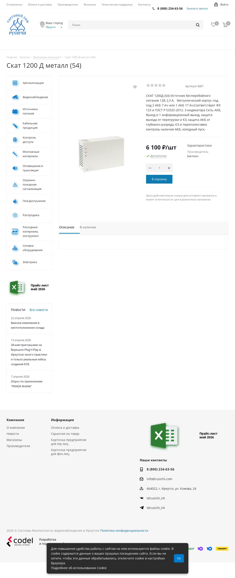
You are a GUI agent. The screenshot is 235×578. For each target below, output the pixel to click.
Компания (15, 420)
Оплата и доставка (65, 427)
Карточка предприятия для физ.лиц (68, 452)
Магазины (14, 440)
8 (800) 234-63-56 (170, 8)
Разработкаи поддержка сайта (37, 541)
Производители (18, 446)
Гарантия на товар (65, 434)
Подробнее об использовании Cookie (79, 568)
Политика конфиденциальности (124, 530)
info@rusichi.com (159, 479)
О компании (16, 427)
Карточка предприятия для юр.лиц (68, 442)
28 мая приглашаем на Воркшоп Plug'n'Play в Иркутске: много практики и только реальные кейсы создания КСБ (29, 354)
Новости (13, 434)
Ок (179, 558)
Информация (62, 420)
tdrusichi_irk (156, 498)
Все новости (39, 310)
